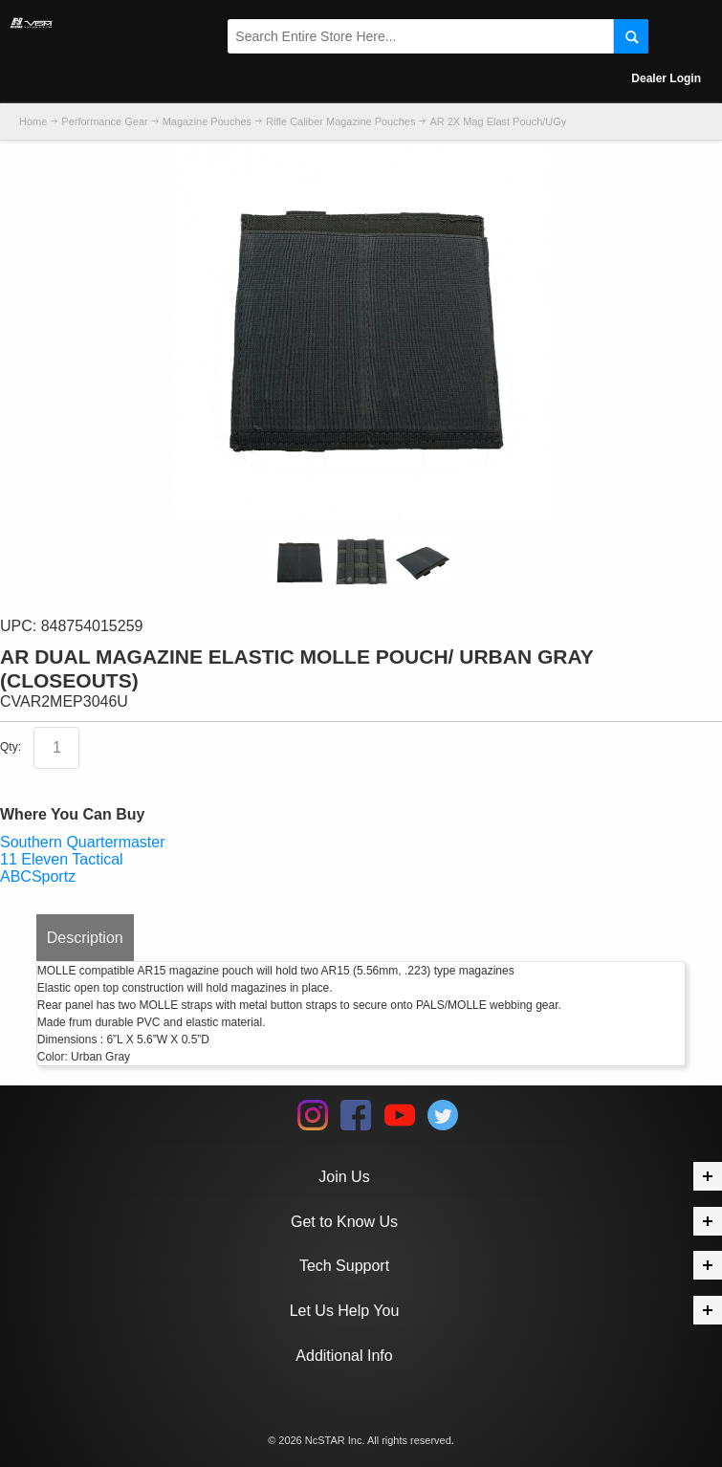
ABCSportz (38, 876)
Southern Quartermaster (82, 842)
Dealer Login (666, 78)
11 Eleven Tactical (61, 859)
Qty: (10, 748)
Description (85, 938)
